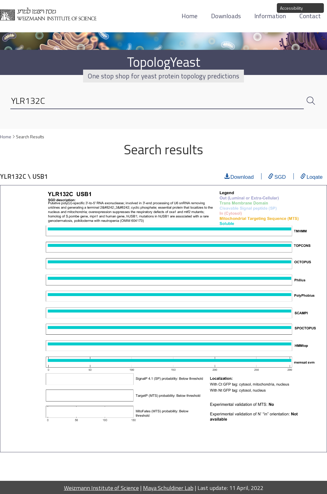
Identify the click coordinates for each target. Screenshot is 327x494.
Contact (310, 16)
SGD (280, 176)
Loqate (315, 176)
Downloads (226, 16)
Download (242, 176)
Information (270, 16)
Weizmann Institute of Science (101, 487)
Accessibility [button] (291, 8)
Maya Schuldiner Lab (168, 487)
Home (190, 16)
